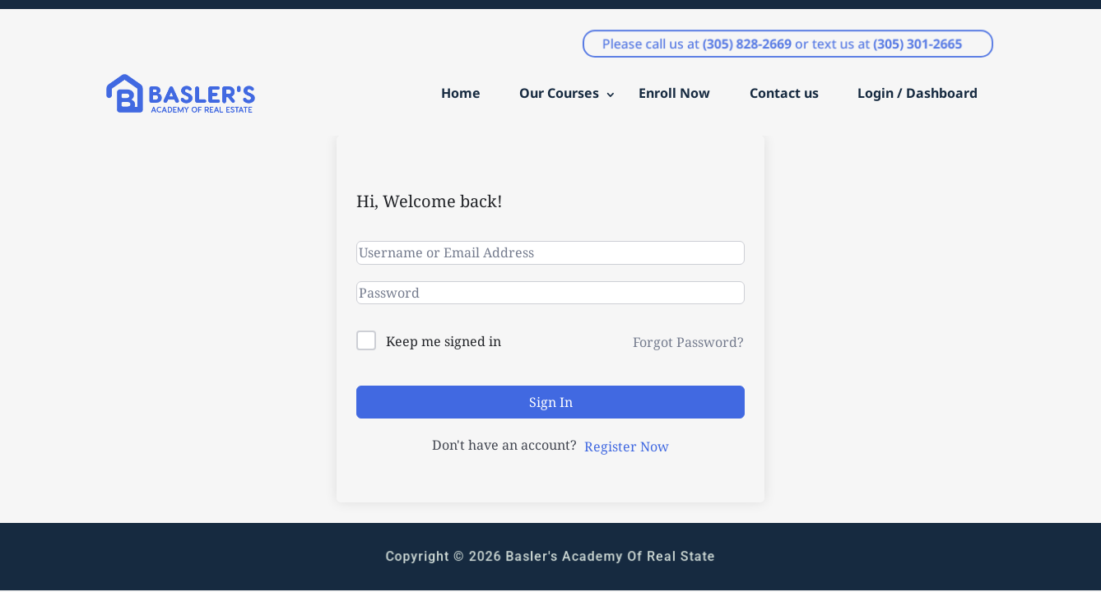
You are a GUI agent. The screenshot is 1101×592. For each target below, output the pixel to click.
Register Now (626, 446)
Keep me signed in (443, 341)
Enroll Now (674, 93)
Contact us (784, 93)
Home (461, 93)
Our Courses (559, 93)
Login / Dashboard (917, 93)
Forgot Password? (688, 342)
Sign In (551, 402)
